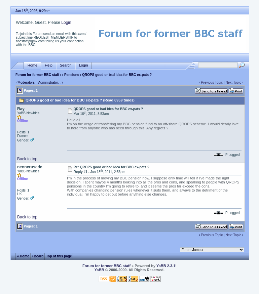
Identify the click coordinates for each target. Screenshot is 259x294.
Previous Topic (212, 82)
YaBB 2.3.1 (165, 266)
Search (66, 65)
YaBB (99, 270)
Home (32, 65)
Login (66, 22)
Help (48, 65)
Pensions (71, 75)
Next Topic (233, 82)
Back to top (27, 159)
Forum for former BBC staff (37, 75)
